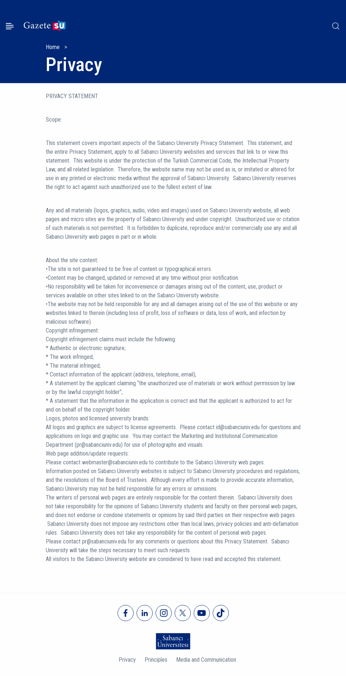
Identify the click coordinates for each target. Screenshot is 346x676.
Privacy (127, 659)
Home (53, 47)
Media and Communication (206, 659)
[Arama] (335, 26)
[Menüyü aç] (10, 26)
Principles (156, 659)
